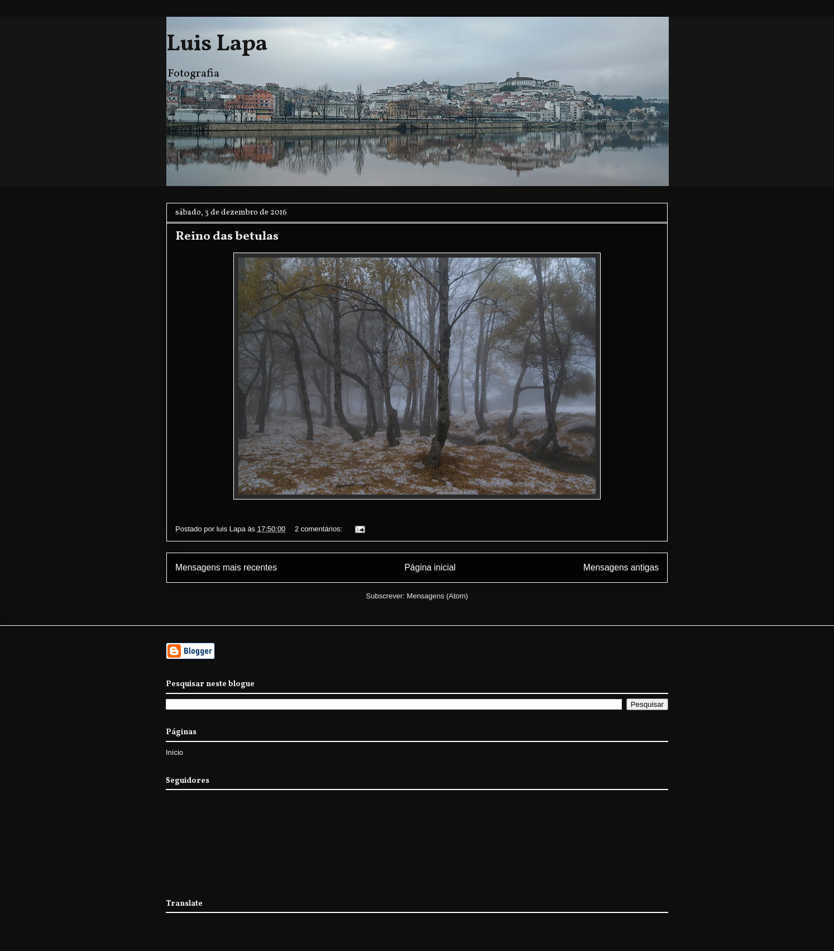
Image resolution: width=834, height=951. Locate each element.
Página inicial (430, 567)
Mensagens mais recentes (226, 567)
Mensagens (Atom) (437, 596)
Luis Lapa (216, 44)
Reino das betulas (227, 236)
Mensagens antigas (621, 567)
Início (174, 752)
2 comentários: (319, 529)
